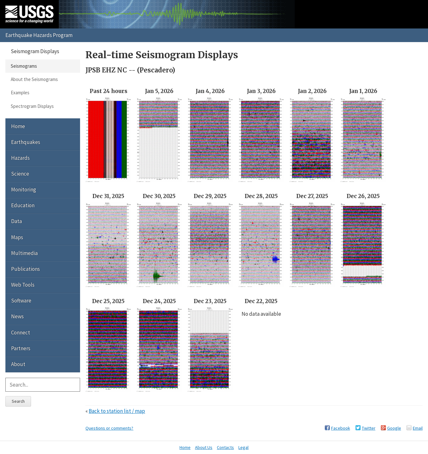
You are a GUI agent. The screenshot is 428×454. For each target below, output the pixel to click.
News (17, 316)
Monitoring (23, 189)
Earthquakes (25, 142)
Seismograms (24, 66)
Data (16, 221)
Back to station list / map (117, 410)
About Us (203, 447)
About (18, 364)
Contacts (225, 447)
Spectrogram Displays (32, 106)
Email (418, 428)
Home (18, 126)
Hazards (20, 157)
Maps (17, 237)
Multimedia (24, 253)
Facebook (340, 428)
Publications (25, 268)
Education (23, 205)
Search (18, 401)
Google (394, 428)
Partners (20, 348)
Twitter (368, 428)
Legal (243, 447)
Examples (20, 93)
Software (21, 300)
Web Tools (23, 284)
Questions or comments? (109, 428)
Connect (20, 332)
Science (20, 173)
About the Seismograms (34, 79)
